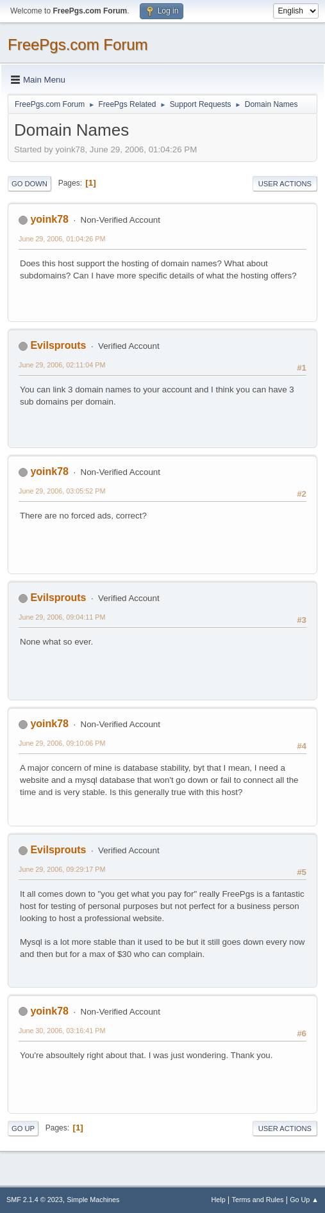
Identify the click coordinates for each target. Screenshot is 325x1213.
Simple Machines (93, 1199)
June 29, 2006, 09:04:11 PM (62, 617)
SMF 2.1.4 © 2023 (34, 1199)
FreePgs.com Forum (78, 44)
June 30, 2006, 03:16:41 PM (62, 1030)
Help (219, 1199)
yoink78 (49, 219)
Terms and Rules (258, 1199)
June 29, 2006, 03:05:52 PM (62, 491)
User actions (285, 184)
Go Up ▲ (304, 1199)
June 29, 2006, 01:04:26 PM (62, 239)
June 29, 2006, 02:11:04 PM (62, 365)
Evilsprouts (58, 345)
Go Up (23, 1128)
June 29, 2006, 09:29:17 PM (62, 869)
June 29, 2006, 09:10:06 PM (62, 743)
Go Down (29, 184)
